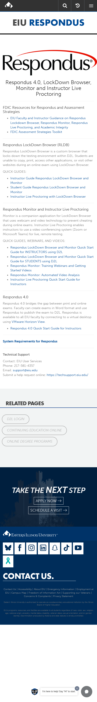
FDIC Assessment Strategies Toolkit (36, 132)
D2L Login (15, 419)
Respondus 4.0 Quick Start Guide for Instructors (45, 328)
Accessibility (25, 589)
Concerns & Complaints (37, 596)
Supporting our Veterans (76, 592)
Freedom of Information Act (44, 592)
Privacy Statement (63, 596)
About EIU (39, 589)
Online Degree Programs (29, 441)
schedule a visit (48, 510)
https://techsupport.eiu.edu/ (67, 375)
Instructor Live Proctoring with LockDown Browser (48, 196)
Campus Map (18, 592)
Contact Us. (28, 576)
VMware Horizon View (28, 322)
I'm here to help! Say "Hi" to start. (59, 691)
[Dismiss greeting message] (77, 688)
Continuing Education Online (34, 430)
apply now (48, 501)
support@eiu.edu (25, 370)
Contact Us (10, 589)
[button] (86, 691)
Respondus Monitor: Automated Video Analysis (45, 275)
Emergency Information (60, 589)
